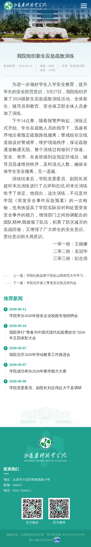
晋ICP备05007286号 (41, 540)
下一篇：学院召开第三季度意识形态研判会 (44, 283)
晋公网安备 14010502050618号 (66, 534)
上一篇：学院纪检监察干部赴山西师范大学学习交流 (50, 275)
